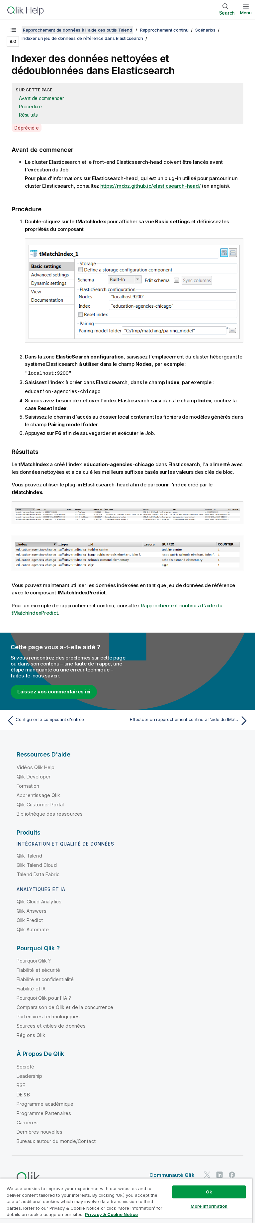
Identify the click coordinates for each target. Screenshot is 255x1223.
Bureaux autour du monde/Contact (56, 1140)
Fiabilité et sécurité (38, 969)
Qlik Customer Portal (40, 804)
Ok (209, 1191)
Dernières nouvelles (39, 1131)
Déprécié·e (26, 128)
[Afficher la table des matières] (13, 30)
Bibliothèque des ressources (50, 813)
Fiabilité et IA (31, 988)
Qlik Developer (33, 776)
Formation (28, 785)
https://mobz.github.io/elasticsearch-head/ (150, 186)
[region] (126, 1200)
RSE (21, 1084)
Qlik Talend (29, 855)
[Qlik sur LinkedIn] (219, 1174)
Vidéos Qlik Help (36, 766)
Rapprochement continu (164, 30)
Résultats (28, 115)
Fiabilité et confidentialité (45, 978)
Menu (246, 12)
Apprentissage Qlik (38, 794)
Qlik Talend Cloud (37, 864)
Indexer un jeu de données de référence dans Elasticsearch (82, 38)
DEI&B (23, 1094)
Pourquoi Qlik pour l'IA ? (44, 997)
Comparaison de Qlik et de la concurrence (65, 1006)
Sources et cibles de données (51, 1025)
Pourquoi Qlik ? (34, 960)
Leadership (29, 1075)
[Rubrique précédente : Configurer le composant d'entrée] (65, 720)
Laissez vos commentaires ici (53, 691)
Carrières (27, 1122)
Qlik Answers (31, 910)
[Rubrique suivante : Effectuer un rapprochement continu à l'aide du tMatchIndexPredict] (190, 720)
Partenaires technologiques (48, 1016)
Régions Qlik (31, 1034)
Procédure (30, 106)
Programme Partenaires (44, 1112)
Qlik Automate (33, 929)
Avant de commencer (41, 98)
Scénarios (205, 30)
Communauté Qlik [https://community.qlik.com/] (171, 1174)
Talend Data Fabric (38, 873)
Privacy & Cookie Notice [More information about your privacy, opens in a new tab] (111, 1214)
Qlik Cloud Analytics (39, 901)
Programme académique (45, 1103)
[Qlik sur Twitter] (207, 1174)
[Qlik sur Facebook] (232, 1174)
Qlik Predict (30, 919)
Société (25, 1066)
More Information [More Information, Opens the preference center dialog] (209, 1206)
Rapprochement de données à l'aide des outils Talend (77, 30)
